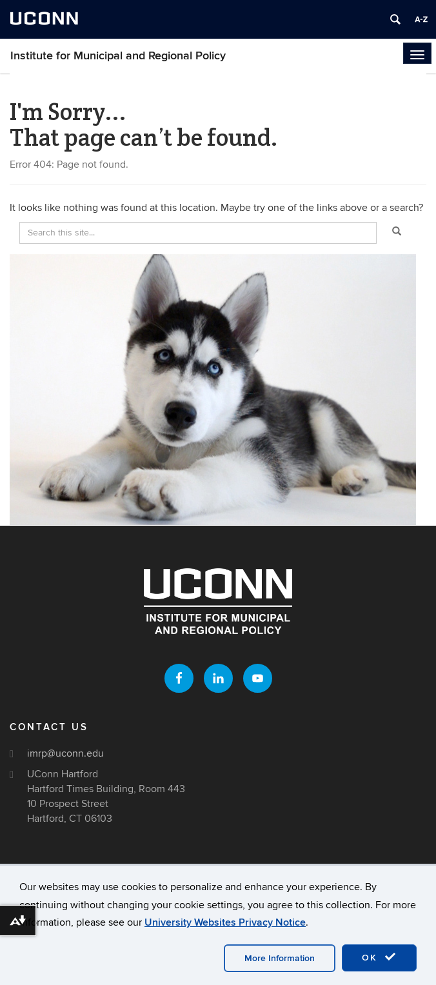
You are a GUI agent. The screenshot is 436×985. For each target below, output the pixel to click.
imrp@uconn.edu (65, 753)
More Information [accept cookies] (279, 958)
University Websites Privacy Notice (225, 922)
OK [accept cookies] (379, 957)
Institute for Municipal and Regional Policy (118, 56)
